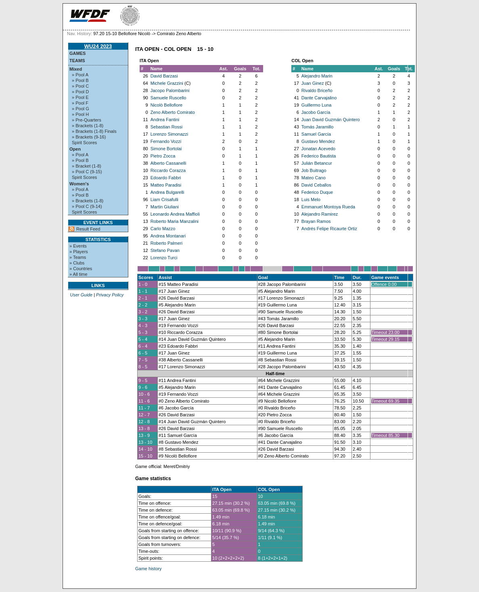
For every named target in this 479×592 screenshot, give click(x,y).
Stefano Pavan (165, 250)
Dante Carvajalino (319, 97)
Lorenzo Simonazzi (169, 134)
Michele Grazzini (167, 83)
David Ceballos (316, 185)
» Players (78, 251)
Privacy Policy (109, 294)
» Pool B (80, 80)
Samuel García (316, 134)
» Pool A (80, 74)
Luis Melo (310, 199)
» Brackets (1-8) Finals (94, 131)
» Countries (80, 268)
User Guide (81, 294)
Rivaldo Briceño (317, 90)
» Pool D (80, 91)
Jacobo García (315, 112)
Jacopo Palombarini (170, 90)
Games (77, 53)
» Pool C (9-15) (87, 171)
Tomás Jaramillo (317, 126)
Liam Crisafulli (164, 199)
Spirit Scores (84, 142)
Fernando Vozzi (166, 141)
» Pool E (80, 97)
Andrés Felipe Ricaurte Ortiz (329, 228)
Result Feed (88, 229)
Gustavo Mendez (318, 141)
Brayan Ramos (316, 221)
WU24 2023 (98, 46)
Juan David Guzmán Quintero (330, 119)
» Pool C (80, 86)
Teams (77, 60)
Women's (79, 183)
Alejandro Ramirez (319, 214)
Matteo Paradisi (166, 185)
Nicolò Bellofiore (166, 105)
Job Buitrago (313, 170)
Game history (148, 568)
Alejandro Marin (317, 75)
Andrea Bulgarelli (167, 192)
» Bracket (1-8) (86, 166)
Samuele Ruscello (168, 97)
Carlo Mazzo (163, 228)
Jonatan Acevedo (318, 148)
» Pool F (80, 103)
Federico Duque (317, 192)
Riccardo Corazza (168, 170)
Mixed (75, 69)
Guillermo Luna (316, 105)
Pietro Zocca (163, 155)
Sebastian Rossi (167, 126)
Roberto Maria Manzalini (175, 221)
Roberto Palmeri (166, 243)
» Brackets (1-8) (87, 125)
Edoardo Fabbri (166, 177)
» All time (78, 274)
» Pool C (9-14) (87, 206)
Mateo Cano (313, 177)
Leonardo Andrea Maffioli (175, 214)
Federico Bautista (318, 155)
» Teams (77, 257)
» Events (78, 246)
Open (75, 149)
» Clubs (76, 262)
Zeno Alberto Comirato (173, 112)
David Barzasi (164, 75)
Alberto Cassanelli (168, 163)
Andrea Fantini (165, 119)
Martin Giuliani (165, 206)
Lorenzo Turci (164, 257)
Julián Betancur (316, 163)
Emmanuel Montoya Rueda (328, 206)
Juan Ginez (312, 83)
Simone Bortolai (166, 148)
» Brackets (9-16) (89, 136)
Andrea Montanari (168, 235)
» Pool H (80, 114)
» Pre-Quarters (86, 120)
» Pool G (80, 108)
